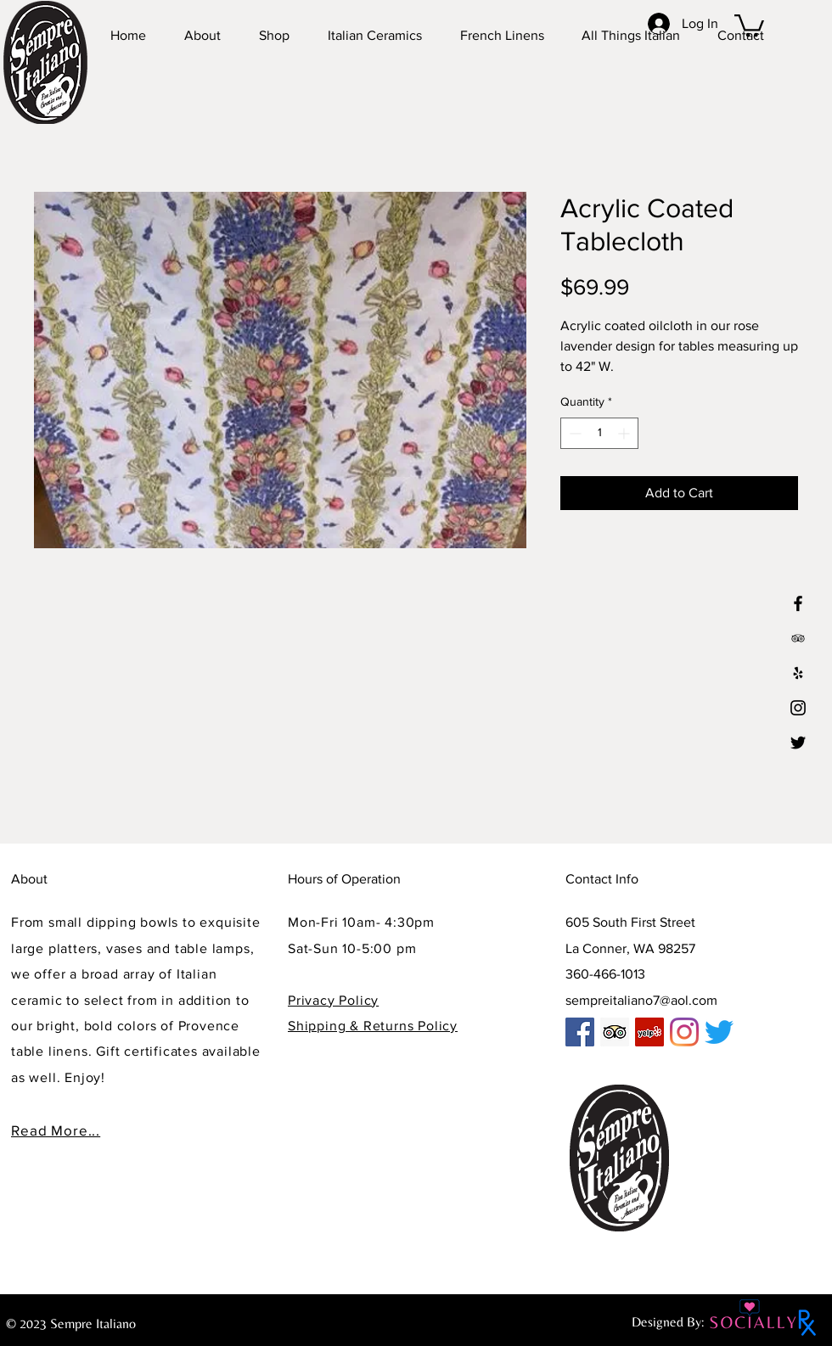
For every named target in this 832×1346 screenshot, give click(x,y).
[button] (749, 24)
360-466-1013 (605, 974)
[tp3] (798, 638)
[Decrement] (573, 433)
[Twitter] (798, 742)
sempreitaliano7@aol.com (641, 1000)
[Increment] (625, 433)
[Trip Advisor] (614, 1032)
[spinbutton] (599, 433)
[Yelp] (798, 673)
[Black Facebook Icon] (798, 603)
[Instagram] (798, 708)
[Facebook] (579, 1032)
